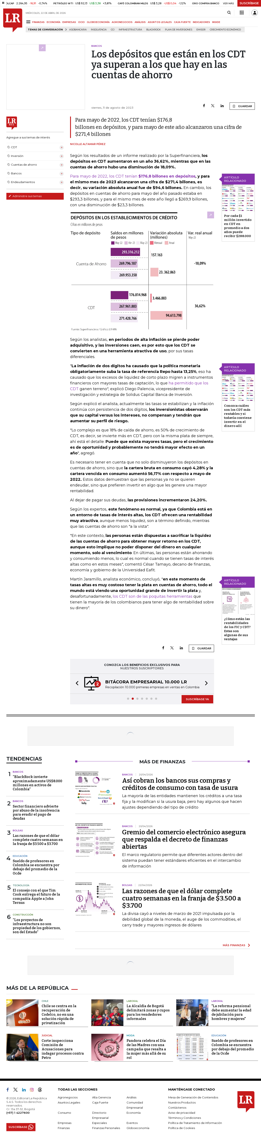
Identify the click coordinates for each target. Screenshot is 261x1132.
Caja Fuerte (100, 1102)
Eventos (132, 1123)
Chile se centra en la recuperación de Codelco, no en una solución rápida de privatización (59, 1014)
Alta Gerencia (101, 1097)
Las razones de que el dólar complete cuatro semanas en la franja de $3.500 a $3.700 (38, 840)
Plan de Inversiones (178, 29)
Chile (45, 1001)
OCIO (81, 22)
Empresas (64, 1123)
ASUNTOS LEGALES (160, 22)
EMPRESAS (69, 22)
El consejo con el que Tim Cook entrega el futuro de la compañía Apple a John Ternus (36, 896)
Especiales (99, 1123)
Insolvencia (99, 29)
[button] (76, 684)
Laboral (132, 1001)
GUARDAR (242, 106)
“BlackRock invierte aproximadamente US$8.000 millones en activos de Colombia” (37, 783)
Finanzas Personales (106, 1128)
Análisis (131, 1097)
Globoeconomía (138, 1128)
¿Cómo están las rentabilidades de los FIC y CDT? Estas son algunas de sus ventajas (237, 629)
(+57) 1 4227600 (18, 1112)
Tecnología (21, 885)
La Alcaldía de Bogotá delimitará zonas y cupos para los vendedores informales (148, 1012)
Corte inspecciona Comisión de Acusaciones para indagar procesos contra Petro (63, 1049)
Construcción (23, 914)
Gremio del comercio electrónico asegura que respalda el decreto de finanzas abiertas (184, 839)
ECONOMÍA (53, 22)
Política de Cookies (181, 1128)
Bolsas (18, 830)
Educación (20, 856)
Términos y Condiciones (184, 1117)
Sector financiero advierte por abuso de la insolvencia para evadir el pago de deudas (36, 812)
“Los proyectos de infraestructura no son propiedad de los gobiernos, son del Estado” (37, 926)
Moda (130, 1035)
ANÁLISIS (140, 22)
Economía (134, 1112)
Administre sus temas (25, 196)
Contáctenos (177, 1107)
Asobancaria (78, 29)
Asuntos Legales (69, 1102)
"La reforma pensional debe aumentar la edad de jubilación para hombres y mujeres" (231, 1012)
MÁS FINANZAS (234, 945)
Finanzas (64, 1128)
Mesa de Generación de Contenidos (193, 1097)
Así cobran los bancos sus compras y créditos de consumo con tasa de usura (180, 784)
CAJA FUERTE (182, 22)
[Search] (229, 13)
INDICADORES (201, 22)
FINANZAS (38, 22)
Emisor (201, 29)
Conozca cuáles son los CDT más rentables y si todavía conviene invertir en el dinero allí (238, 416)
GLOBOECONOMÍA (98, 22)
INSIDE (216, 22)
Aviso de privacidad (181, 1112)
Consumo (64, 1112)
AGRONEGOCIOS (122, 22)
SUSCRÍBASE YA (197, 699)
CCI (112, 29)
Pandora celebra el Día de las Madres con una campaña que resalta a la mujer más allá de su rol (146, 1049)
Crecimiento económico (225, 29)
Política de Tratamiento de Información (195, 1123)
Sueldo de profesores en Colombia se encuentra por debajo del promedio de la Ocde (36, 867)
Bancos (18, 771)
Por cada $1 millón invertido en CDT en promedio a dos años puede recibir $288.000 (237, 226)
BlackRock (153, 29)
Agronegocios (68, 1097)
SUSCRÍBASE (249, 3)
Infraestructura (130, 29)
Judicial (47, 1035)
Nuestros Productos (182, 1102)
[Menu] (29, 22)
